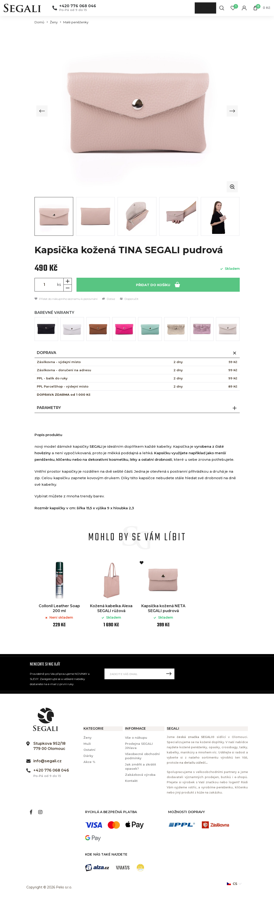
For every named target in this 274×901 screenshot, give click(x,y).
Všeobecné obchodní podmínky (142, 756)
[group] (137, 111)
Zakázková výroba (140, 774)
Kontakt (131, 781)
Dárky (88, 756)
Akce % (89, 762)
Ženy (54, 22)
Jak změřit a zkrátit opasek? (140, 766)
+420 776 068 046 (77, 6)
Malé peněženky (75, 22)
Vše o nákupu (136, 737)
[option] (59, 597)
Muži (87, 743)
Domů (39, 22)
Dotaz (108, 298)
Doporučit (129, 298)
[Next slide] (232, 111)
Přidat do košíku (158, 284)
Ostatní (89, 750)
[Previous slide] (42, 111)
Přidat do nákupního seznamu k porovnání (66, 298)
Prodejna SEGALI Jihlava (139, 746)
